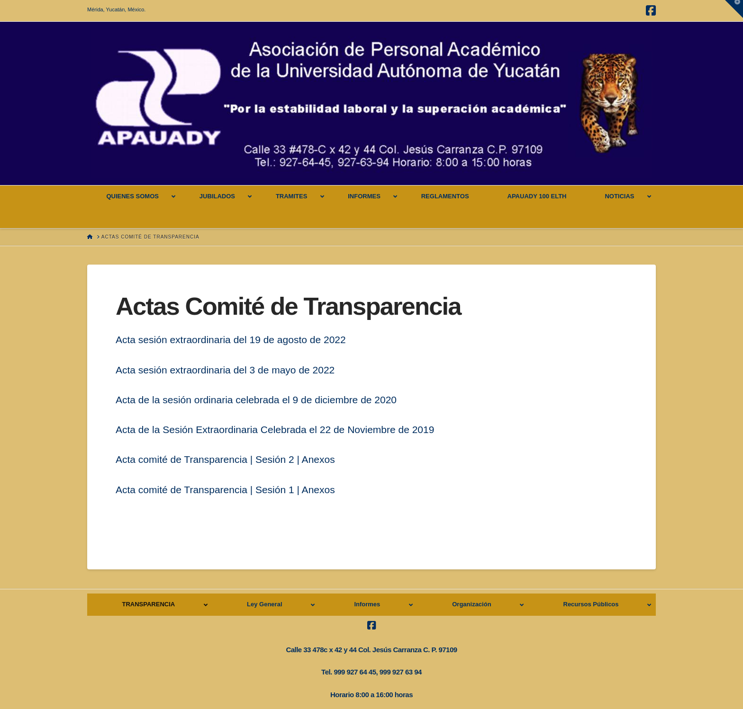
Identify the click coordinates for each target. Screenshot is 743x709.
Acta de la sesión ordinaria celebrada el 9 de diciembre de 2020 (256, 399)
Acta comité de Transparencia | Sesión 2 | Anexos (225, 459)
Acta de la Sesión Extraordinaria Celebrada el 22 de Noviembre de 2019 (275, 429)
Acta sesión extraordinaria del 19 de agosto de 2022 (231, 339)
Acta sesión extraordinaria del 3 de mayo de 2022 (225, 369)
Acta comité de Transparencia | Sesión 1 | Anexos (225, 489)
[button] (734, 9)
